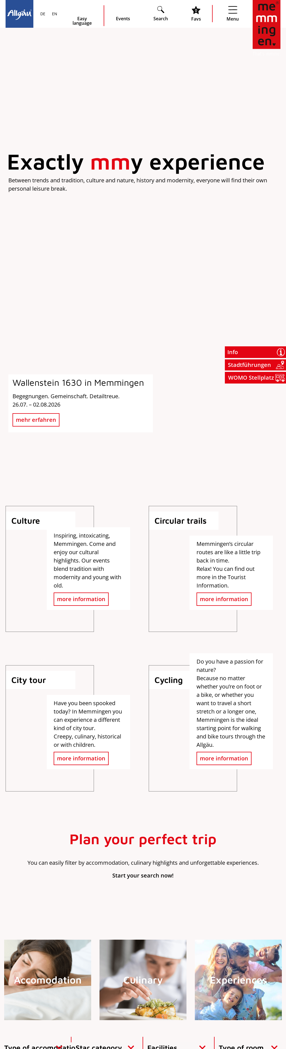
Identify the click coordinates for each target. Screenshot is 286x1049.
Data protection (231, 1028)
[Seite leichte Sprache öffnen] (82, 15)
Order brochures (251, 915)
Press (251, 932)
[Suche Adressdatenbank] (159, 596)
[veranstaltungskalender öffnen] (123, 13)
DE (42, 14)
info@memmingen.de (35, 978)
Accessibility (268, 1028)
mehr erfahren (36, 186)
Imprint (199, 1028)
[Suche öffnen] (160, 13)
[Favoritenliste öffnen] (196, 13)
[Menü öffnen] (233, 13)
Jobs (251, 949)
